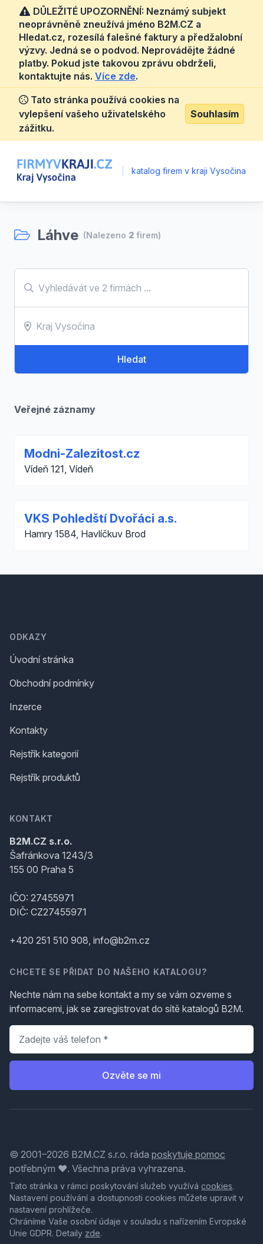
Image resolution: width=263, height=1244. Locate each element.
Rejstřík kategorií (43, 754)
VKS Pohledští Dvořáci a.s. (100, 518)
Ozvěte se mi (131, 1075)
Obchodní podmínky (51, 683)
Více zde (115, 76)
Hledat (131, 359)
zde (92, 1233)
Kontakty (28, 730)
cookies (216, 1186)
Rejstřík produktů (44, 777)
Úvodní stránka (41, 659)
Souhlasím (214, 114)
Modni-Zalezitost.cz (82, 454)
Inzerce (25, 707)
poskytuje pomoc (188, 1154)
